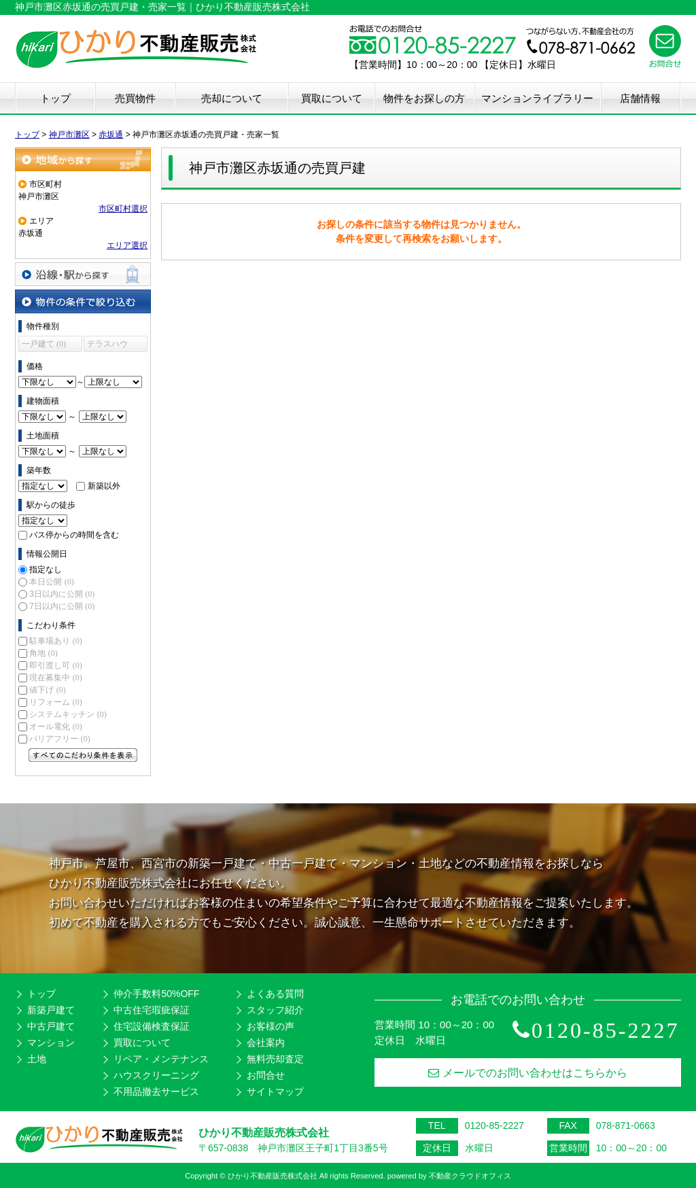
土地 (36, 1058)
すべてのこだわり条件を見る (83, 755)
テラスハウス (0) (107, 345)
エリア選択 (127, 245)
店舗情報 (640, 98)
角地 (43, 653)
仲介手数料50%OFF (156, 993)
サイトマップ (275, 1091)
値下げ (47, 690)
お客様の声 (270, 1026)
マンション (51, 1042)
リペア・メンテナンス (161, 1058)
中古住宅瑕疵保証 (152, 1009)
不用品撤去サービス (156, 1091)
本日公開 (51, 582)
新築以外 (104, 486)
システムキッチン (67, 714)
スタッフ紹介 (275, 1009)
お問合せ (266, 1075)
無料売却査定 (275, 1058)
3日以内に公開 (61, 594)
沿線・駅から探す (83, 274)
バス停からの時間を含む (74, 535)
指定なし (45, 569)
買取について (331, 98)
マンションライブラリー (537, 98)
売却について (231, 98)
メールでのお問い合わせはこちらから (527, 1073)
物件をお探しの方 (424, 98)
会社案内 (266, 1042)
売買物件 (135, 98)
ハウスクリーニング (156, 1075)
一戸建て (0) (44, 344)
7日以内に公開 (61, 606)
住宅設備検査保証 (152, 1026)
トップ (55, 98)
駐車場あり (55, 641)
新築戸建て (51, 1009)
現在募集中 (55, 677)
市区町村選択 (123, 208)
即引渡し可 (55, 665)
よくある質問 (275, 993)
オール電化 (55, 726)
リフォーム (55, 702)
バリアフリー (59, 739)
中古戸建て (51, 1026)
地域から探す (83, 159)
